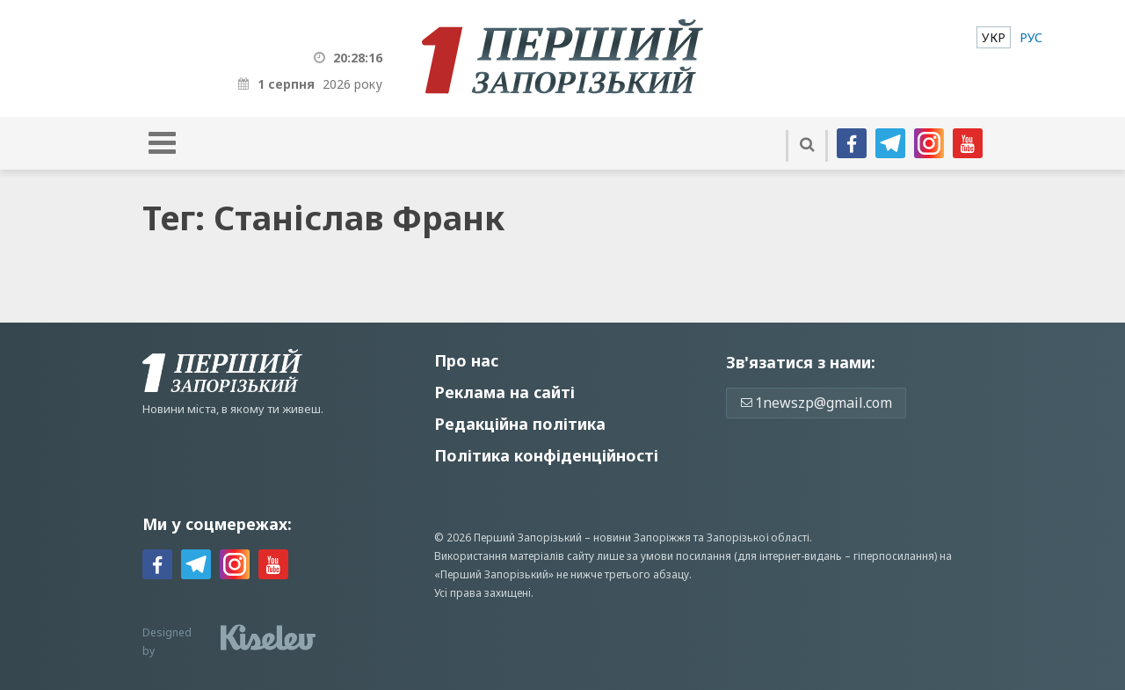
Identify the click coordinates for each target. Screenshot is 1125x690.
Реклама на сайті (504, 392)
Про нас (466, 360)
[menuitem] (993, 37)
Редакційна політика (520, 423)
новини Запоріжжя (642, 537)
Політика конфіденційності (546, 455)
